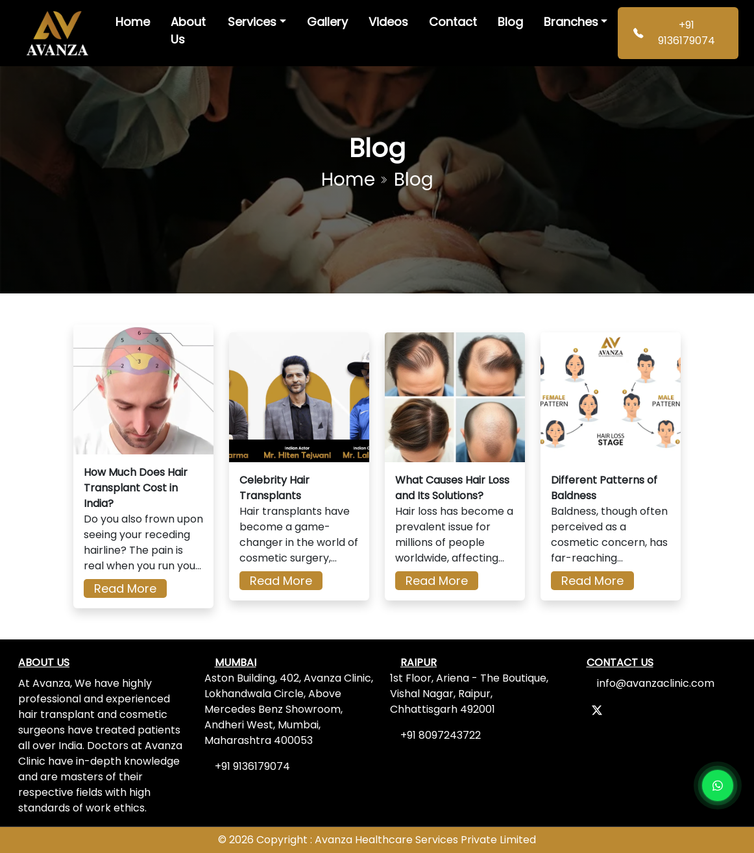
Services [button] (252, 22)
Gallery (327, 22)
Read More (125, 588)
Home (133, 22)
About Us (188, 30)
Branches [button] (571, 22)
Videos (388, 22)
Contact (453, 22)
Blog (510, 22)
